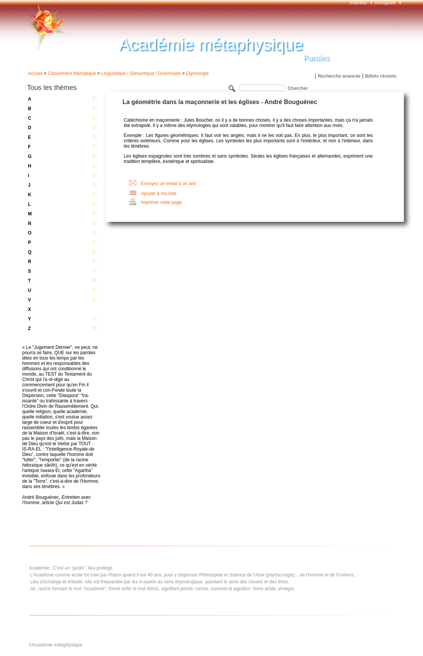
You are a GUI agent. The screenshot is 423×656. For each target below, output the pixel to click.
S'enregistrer (385, 3)
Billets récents (380, 76)
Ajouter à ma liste (159, 193)
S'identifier (359, 3)
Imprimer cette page (161, 202)
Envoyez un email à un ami (168, 183)
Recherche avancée (339, 76)
